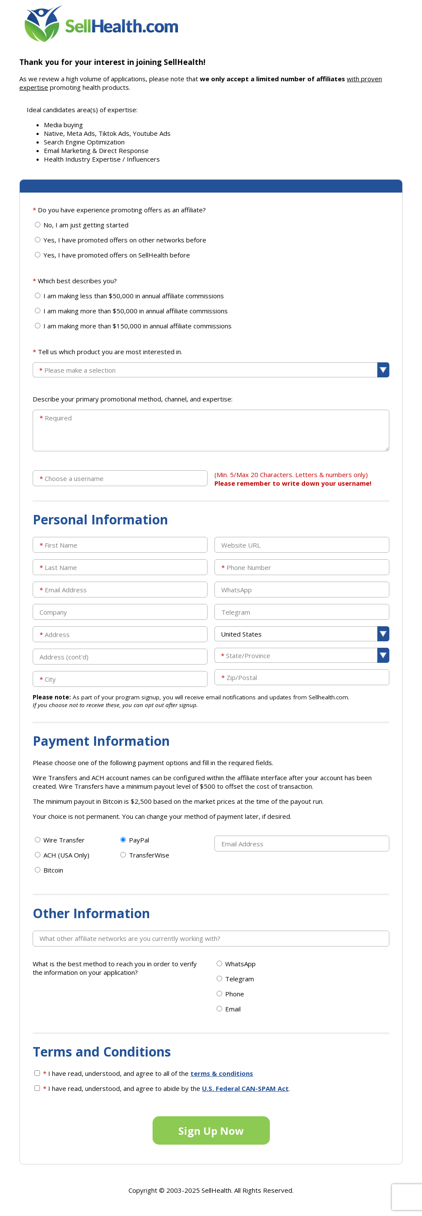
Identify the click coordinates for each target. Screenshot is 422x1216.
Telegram (239, 978)
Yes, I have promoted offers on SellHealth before (116, 255)
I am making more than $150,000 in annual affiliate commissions (137, 326)
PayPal (139, 840)
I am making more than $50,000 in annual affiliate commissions (135, 310)
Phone (234, 993)
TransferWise (149, 855)
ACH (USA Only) (66, 855)
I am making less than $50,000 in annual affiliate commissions (133, 295)
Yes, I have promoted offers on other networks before (124, 240)
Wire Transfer (64, 840)
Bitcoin (53, 870)
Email (233, 1009)
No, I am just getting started (85, 225)
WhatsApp (240, 963)
